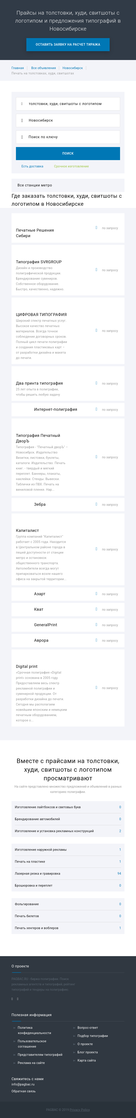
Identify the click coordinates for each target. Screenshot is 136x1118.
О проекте (85, 1044)
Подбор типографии (93, 1036)
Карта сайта (87, 1060)
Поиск (68, 153)
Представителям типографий (40, 1054)
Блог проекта (88, 1052)
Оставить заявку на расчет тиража (68, 44)
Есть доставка (32, 166)
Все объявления (43, 68)
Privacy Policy (80, 1110)
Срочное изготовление (71, 166)
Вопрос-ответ (88, 1027)
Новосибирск (72, 68)
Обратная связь (24, 1091)
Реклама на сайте (31, 1063)
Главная (18, 68)
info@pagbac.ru (23, 1084)
